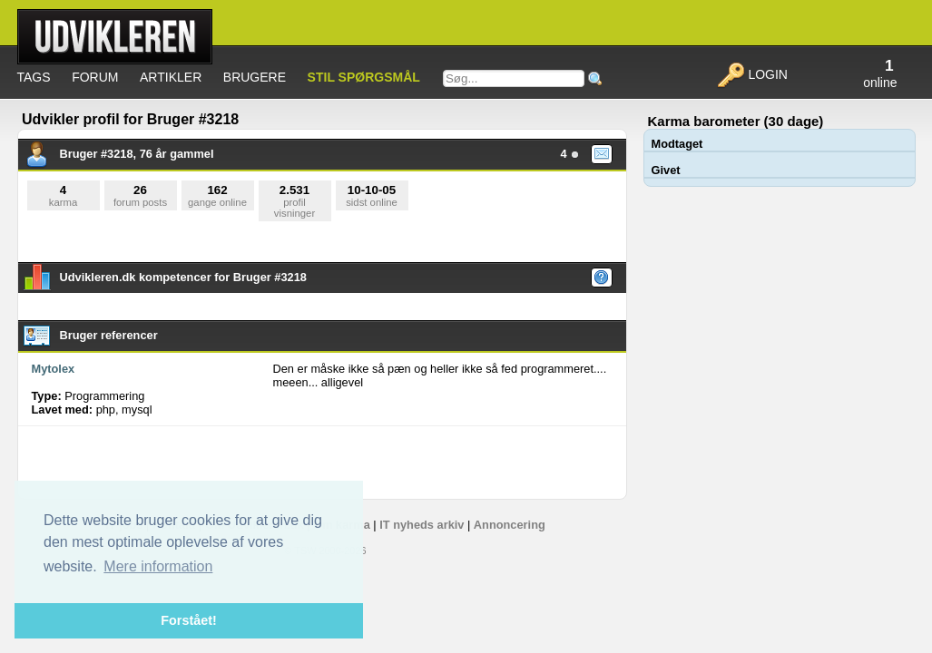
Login (752, 74)
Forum (95, 77)
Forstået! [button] (189, 620)
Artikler (170, 77)
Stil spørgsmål (364, 77)
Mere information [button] (157, 566)
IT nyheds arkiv (421, 524)
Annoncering (509, 524)
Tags (34, 77)
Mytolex (53, 368)
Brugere (254, 77)
